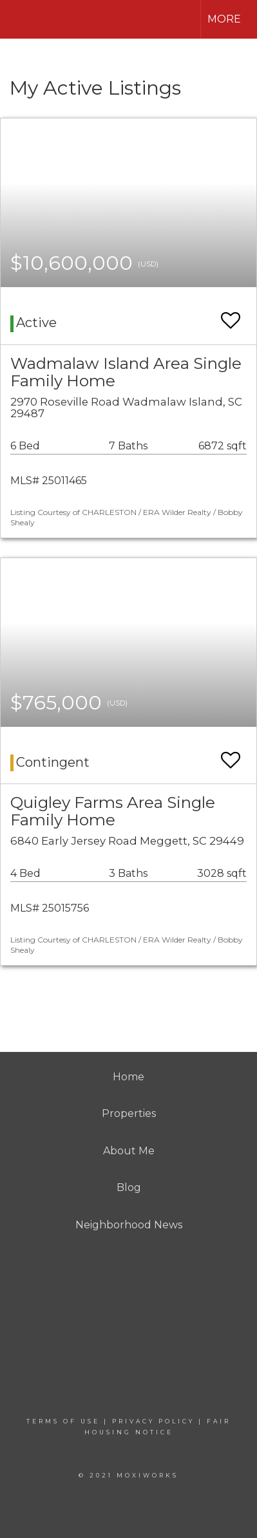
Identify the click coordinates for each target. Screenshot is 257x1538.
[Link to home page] (21, 19)
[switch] (230, 314)
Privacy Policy (153, 1421)
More (224, 19)
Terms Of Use (63, 1421)
